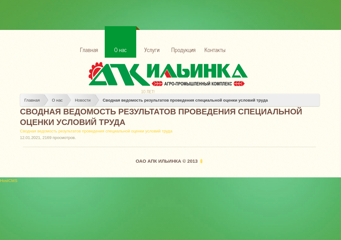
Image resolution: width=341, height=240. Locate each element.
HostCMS (8, 180)
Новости (82, 100)
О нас (125, 40)
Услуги (152, 49)
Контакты (214, 49)
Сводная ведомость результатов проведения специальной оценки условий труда (185, 100)
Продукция (183, 49)
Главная (89, 49)
